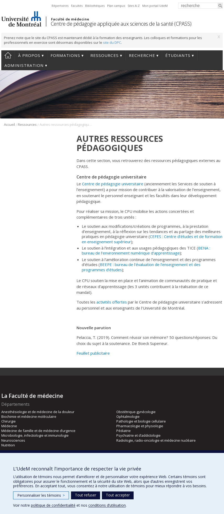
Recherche (142, 55)
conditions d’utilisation (107, 505)
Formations (65, 55)
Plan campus (116, 6)
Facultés (77, 6)
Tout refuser (85, 495)
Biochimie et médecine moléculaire (28, 416)
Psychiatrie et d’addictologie (138, 435)
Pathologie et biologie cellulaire (141, 421)
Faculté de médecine (70, 19)
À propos (29, 55)
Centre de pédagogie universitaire (112, 183)
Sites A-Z (134, 6)
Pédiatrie (123, 430)
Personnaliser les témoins (41, 495)
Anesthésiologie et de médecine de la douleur (37, 411)
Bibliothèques (95, 6)
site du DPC (112, 42)
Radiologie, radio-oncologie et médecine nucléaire (156, 440)
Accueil (8, 55)
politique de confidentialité (53, 505)
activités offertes (111, 302)
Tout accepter (118, 495)
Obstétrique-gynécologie (136, 411)
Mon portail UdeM (155, 6)
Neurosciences (13, 440)
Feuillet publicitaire (93, 353)
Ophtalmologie (128, 416)
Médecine (9, 426)
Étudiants (177, 55)
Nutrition (8, 445)
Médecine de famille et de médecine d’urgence (38, 430)
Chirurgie (8, 421)
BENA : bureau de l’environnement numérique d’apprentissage (146, 250)
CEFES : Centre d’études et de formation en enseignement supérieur (152, 239)
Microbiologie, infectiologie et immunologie (35, 435)
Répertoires (60, 6)
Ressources (104, 55)
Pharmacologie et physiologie (139, 426)
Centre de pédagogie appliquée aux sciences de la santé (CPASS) (121, 23)
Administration (24, 65)
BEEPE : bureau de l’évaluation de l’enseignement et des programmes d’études (141, 267)
